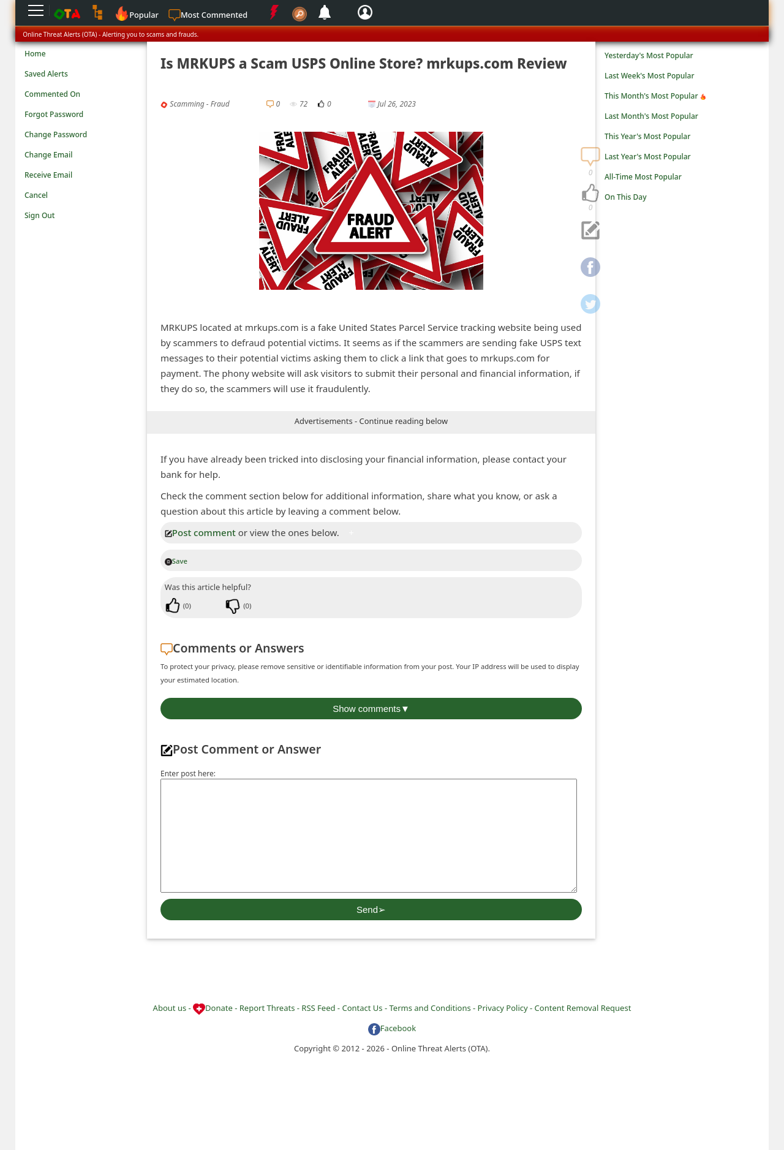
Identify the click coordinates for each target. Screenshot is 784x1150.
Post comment (200, 532)
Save (176, 561)
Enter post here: (188, 773)
